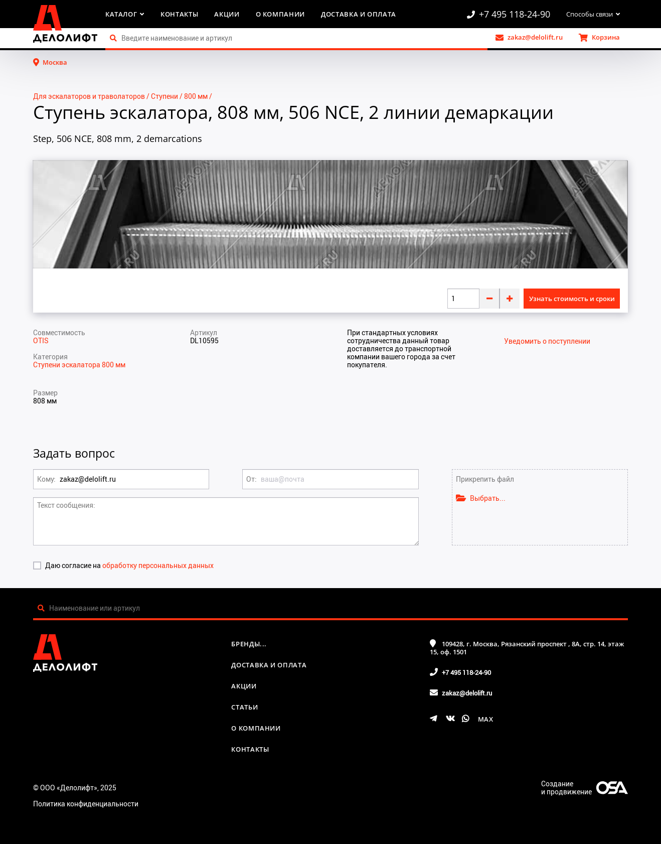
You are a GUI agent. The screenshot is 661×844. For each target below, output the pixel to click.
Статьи (244, 707)
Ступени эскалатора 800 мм (79, 364)
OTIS (41, 340)
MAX (485, 719)
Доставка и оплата (358, 14)
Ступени (164, 96)
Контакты (179, 14)
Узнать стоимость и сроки (572, 298)
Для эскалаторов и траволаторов (89, 96)
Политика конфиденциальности (85, 803)
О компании (280, 14)
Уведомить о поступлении (547, 341)
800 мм (196, 96)
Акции (226, 14)
